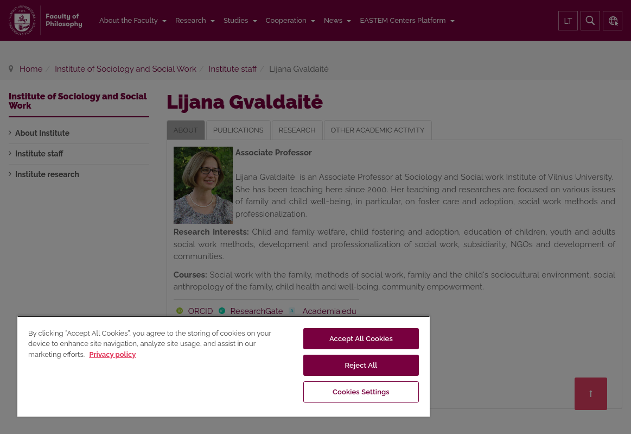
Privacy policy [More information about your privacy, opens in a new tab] (112, 354)
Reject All (361, 365)
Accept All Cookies (361, 339)
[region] (223, 366)
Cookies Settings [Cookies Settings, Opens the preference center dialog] (361, 392)
